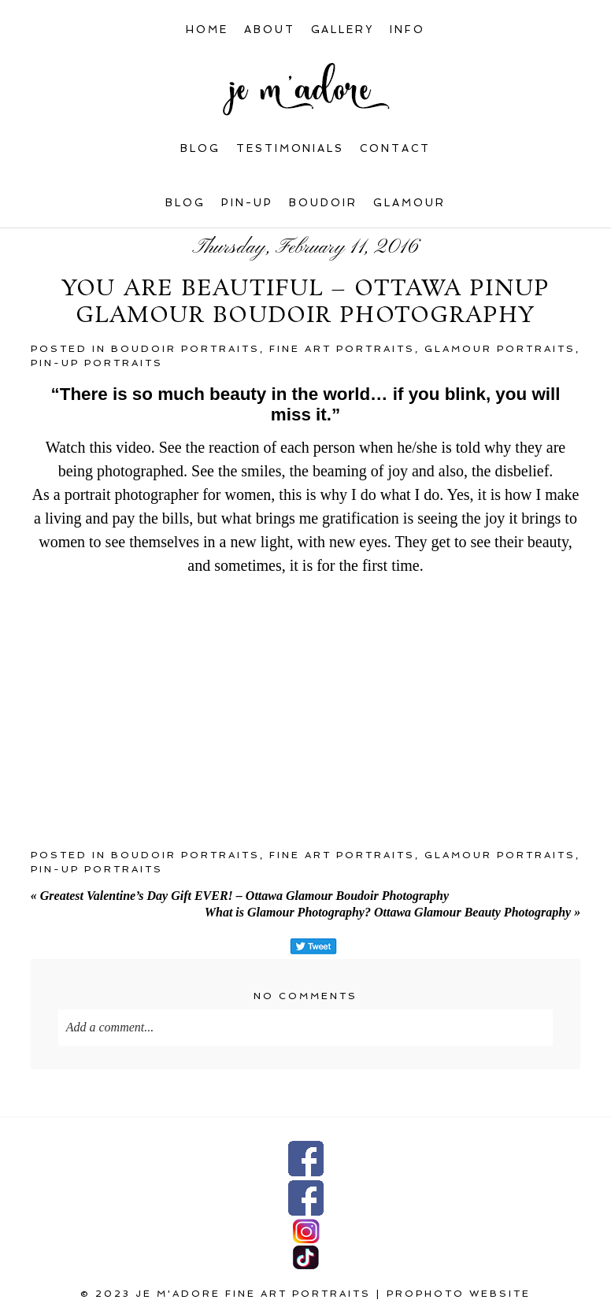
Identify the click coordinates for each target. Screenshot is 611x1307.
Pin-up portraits (97, 362)
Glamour (409, 203)
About (269, 29)
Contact (395, 148)
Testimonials (290, 148)
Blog (200, 148)
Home (207, 29)
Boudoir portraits (185, 348)
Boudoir (323, 203)
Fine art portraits (342, 348)
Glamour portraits (500, 348)
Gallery (343, 29)
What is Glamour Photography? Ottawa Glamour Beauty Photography (392, 912)
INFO (407, 29)
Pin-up (247, 203)
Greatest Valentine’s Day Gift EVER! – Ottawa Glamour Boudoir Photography (240, 895)
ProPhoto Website (459, 1293)
